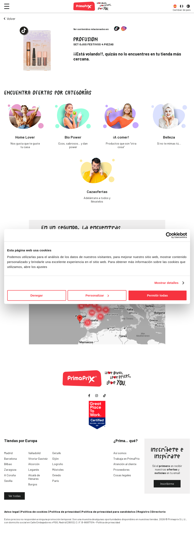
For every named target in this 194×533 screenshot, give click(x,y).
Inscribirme (167, 483)
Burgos (32, 484)
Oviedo (56, 475)
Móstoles (58, 469)
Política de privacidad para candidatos (109, 511)
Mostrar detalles (166, 283)
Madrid (8, 453)
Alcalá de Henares (34, 476)
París (55, 480)
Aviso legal (11, 511)
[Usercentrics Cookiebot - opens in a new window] (169, 235)
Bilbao (8, 464)
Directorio (158, 511)
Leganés (33, 469)
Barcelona (10, 458)
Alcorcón (33, 464)
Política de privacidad (64, 511)
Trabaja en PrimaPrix (126, 458)
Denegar (36, 295)
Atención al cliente (124, 464)
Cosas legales (122, 475)
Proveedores (121, 469)
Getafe (56, 453)
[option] (175, 6)
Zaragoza (10, 469)
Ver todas (14, 496)
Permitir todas (157, 295)
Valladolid (34, 453)
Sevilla (8, 480)
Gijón (55, 458)
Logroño (57, 464)
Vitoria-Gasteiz (38, 458)
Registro (143, 511)
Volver (11, 18)
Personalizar (97, 295)
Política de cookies (34, 511)
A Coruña (10, 475)
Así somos (119, 453)
